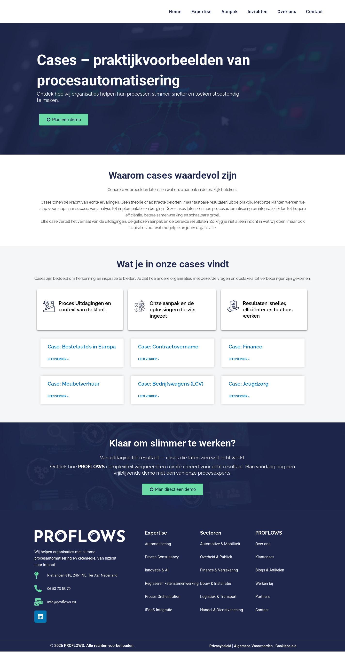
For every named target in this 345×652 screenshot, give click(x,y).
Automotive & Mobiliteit (220, 544)
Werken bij (264, 584)
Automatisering (158, 544)
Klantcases (264, 557)
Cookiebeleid (288, 646)
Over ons (286, 11)
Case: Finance (245, 347)
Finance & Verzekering (219, 571)
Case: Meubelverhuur (74, 384)
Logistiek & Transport (218, 597)
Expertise (201, 11)
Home (175, 11)
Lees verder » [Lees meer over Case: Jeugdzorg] (239, 397)
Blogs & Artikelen (269, 571)
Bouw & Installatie (215, 584)
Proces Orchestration (162, 597)
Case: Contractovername (168, 347)
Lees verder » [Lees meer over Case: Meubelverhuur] (58, 397)
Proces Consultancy (162, 557)
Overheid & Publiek (216, 557)
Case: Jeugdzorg (248, 384)
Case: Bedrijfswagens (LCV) (170, 384)
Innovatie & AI (156, 571)
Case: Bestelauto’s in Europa (82, 347)
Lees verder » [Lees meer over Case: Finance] (239, 359)
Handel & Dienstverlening (221, 610)
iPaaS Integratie (158, 610)
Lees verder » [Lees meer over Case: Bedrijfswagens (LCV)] (148, 397)
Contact (314, 11)
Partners (262, 597)
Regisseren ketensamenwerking (172, 584)
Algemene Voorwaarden (253, 646)
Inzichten (258, 11)
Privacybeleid (217, 646)
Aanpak (229, 11)
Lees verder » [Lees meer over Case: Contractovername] (148, 359)
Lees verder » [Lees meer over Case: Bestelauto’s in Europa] (58, 359)
